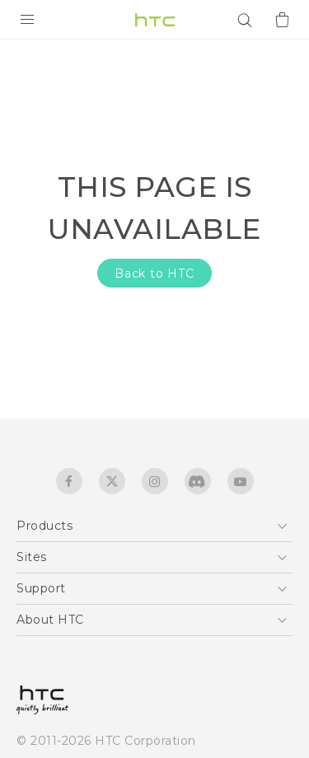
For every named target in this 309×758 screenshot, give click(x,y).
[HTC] (155, 20)
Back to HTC (154, 273)
